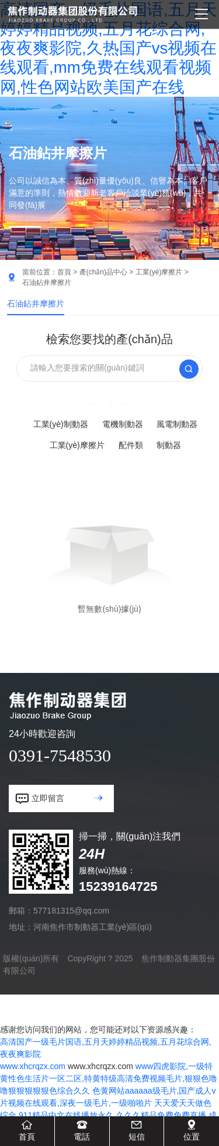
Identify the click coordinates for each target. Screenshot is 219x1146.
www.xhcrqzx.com (32, 1066)
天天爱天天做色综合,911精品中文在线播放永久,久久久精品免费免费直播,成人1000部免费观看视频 (108, 1115)
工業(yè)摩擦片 (159, 272)
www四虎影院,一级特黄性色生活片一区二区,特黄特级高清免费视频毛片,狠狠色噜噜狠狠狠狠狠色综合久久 (108, 1078)
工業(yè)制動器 (60, 424)
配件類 (131, 445)
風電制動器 (177, 424)
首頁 (64, 272)
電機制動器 (122, 424)
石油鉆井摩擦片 (35, 303)
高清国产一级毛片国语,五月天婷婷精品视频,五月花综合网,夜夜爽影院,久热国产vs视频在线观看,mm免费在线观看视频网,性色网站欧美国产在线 (108, 48)
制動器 (169, 445)
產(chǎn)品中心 (103, 272)
